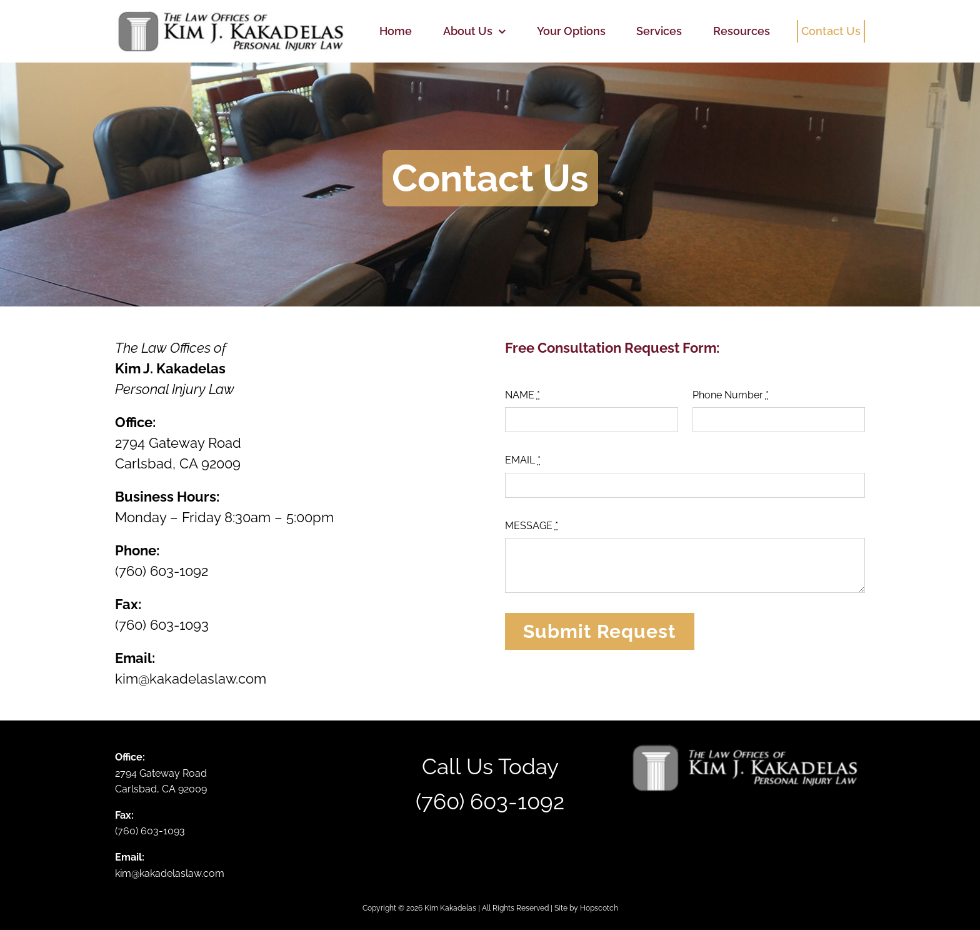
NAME (522, 395)
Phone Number (730, 395)
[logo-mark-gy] (230, 15)
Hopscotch (599, 908)
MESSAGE (531, 526)
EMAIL (523, 460)
